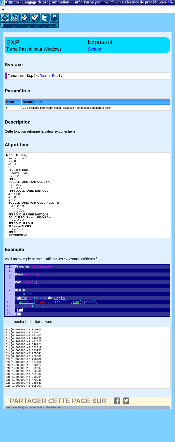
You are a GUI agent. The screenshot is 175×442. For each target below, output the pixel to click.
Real (44, 76)
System (95, 49)
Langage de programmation (45, 2)
